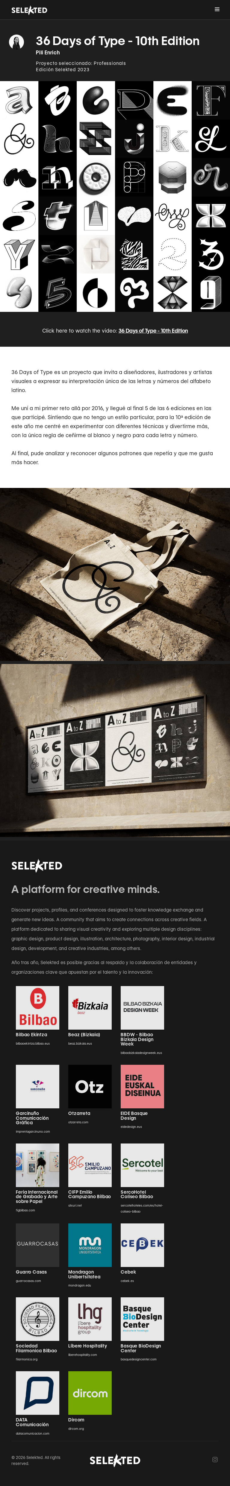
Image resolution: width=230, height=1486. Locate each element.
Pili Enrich (48, 53)
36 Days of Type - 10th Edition (153, 330)
